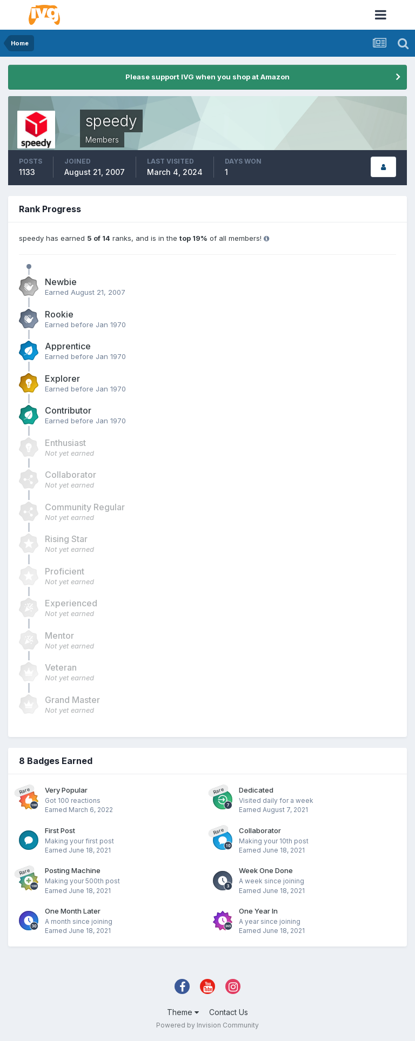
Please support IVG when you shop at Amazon (207, 76)
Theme (183, 1012)
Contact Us (228, 1012)
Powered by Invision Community (207, 1025)
